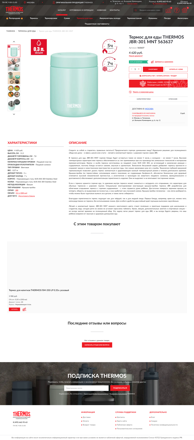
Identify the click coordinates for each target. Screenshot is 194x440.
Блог (153, 417)
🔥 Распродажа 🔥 (14, 18)
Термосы (34, 18)
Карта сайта (122, 421)
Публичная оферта (124, 425)
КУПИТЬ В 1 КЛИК (176, 69)
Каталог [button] (62, 10)
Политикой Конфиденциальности (96, 393)
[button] (160, 3)
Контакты (115, 10)
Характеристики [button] (144, 99)
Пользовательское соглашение (129, 428)
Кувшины (153, 18)
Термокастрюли (134, 18)
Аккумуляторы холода (110, 18)
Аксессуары (182, 18)
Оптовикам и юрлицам (81, 10)
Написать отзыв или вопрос (97, 345)
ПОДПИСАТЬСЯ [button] (120, 388)
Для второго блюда (26, 196)
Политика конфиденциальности (164, 425)
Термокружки (51, 18)
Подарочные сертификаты (97, 24)
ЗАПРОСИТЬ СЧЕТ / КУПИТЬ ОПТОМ (158, 76)
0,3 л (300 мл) (21, 193)
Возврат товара (89, 425)
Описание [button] (173, 99)
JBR (16, 190)
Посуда (167, 18)
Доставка (86, 417)
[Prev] (14, 41)
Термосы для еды (85, 18)
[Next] (14, 114)
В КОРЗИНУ (153, 69)
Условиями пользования (118, 393)
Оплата (86, 421)
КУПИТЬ (14, 309)
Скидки (154, 421)
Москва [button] (149, 109)
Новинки (101, 10)
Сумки (67, 18)
